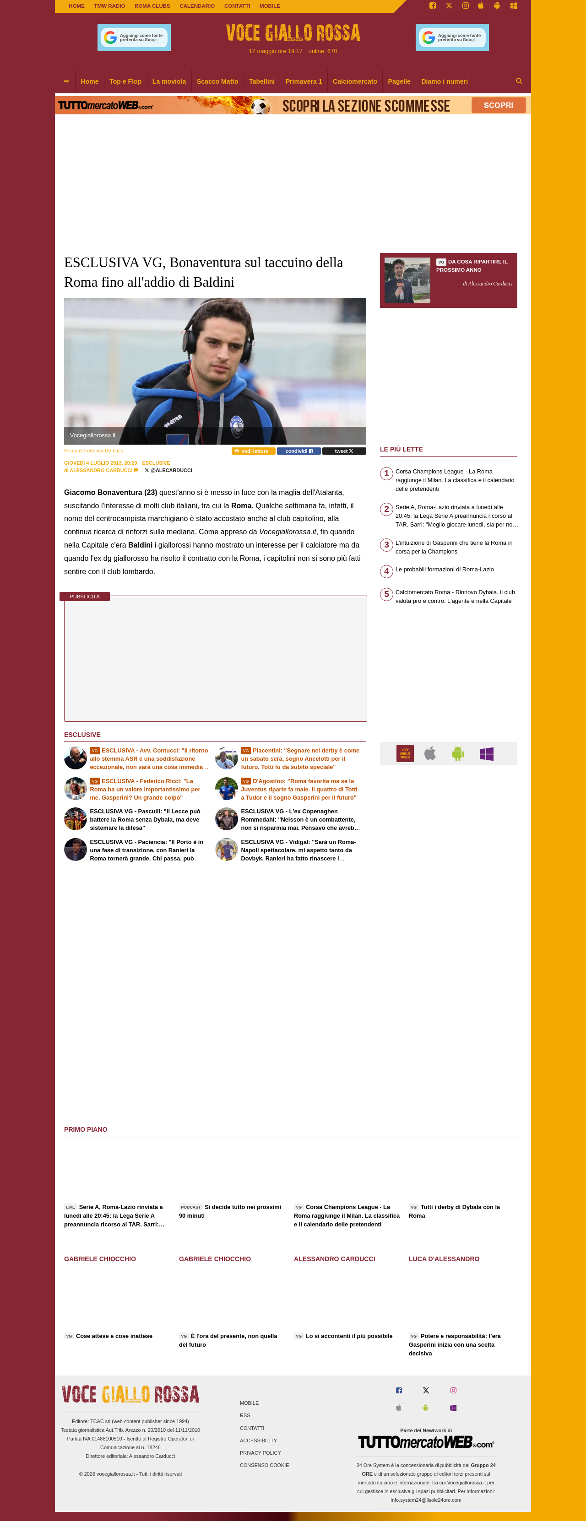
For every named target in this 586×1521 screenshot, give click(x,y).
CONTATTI (237, 6)
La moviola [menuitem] (169, 81)
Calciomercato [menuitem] (355, 81)
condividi (299, 451)
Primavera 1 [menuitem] (304, 81)
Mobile (249, 1403)
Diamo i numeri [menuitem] (444, 81)
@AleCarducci (168, 470)
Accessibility (258, 1440)
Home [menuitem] (90, 81)
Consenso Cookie (264, 1465)
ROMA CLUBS (152, 6)
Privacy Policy (260, 1453)
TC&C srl (100, 1421)
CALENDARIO (197, 6)
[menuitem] (66, 82)
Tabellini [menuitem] (262, 81)
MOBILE (270, 6)
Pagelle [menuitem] (399, 81)
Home (77, 6)
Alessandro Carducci (101, 470)
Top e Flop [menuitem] (125, 81)
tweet (344, 451)
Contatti (252, 1428)
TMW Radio (109, 6)
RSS (245, 1416)
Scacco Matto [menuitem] (218, 81)
